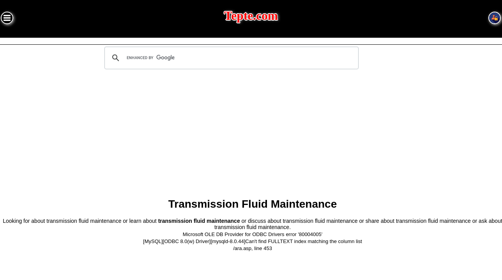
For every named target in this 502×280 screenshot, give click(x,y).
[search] (230, 58)
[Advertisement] (252, 136)
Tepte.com (251, 16)
